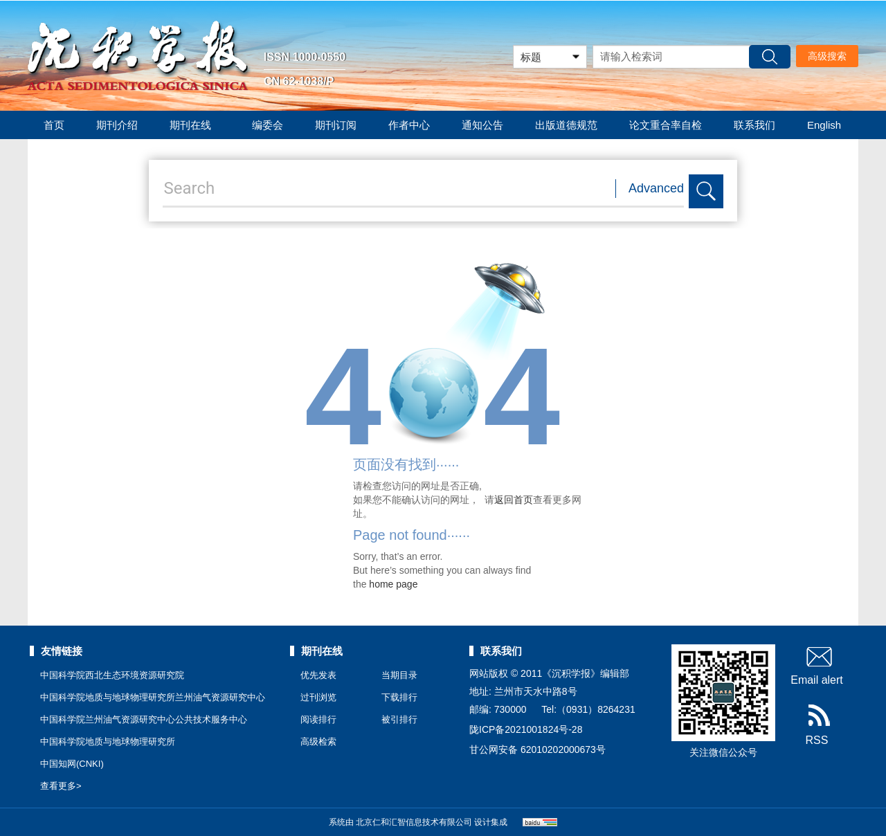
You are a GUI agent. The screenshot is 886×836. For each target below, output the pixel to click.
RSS (817, 725)
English (824, 125)
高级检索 (318, 741)
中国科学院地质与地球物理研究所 (107, 741)
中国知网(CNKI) (72, 763)
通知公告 (482, 125)
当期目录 (399, 675)
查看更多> (61, 786)
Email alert (816, 665)
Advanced (656, 188)
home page (393, 584)
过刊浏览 (318, 697)
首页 (54, 125)
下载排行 (399, 697)
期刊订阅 (335, 125)
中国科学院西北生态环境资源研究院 (112, 675)
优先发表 (318, 675)
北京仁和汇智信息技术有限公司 (414, 822)
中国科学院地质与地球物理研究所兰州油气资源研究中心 (152, 697)
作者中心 (409, 125)
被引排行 (399, 719)
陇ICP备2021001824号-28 (525, 729)
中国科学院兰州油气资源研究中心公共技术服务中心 (143, 719)
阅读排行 (318, 719)
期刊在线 (195, 125)
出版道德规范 (566, 125)
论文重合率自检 (665, 125)
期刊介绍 (117, 125)
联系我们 (754, 125)
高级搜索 (827, 56)
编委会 (267, 125)
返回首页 (513, 499)
